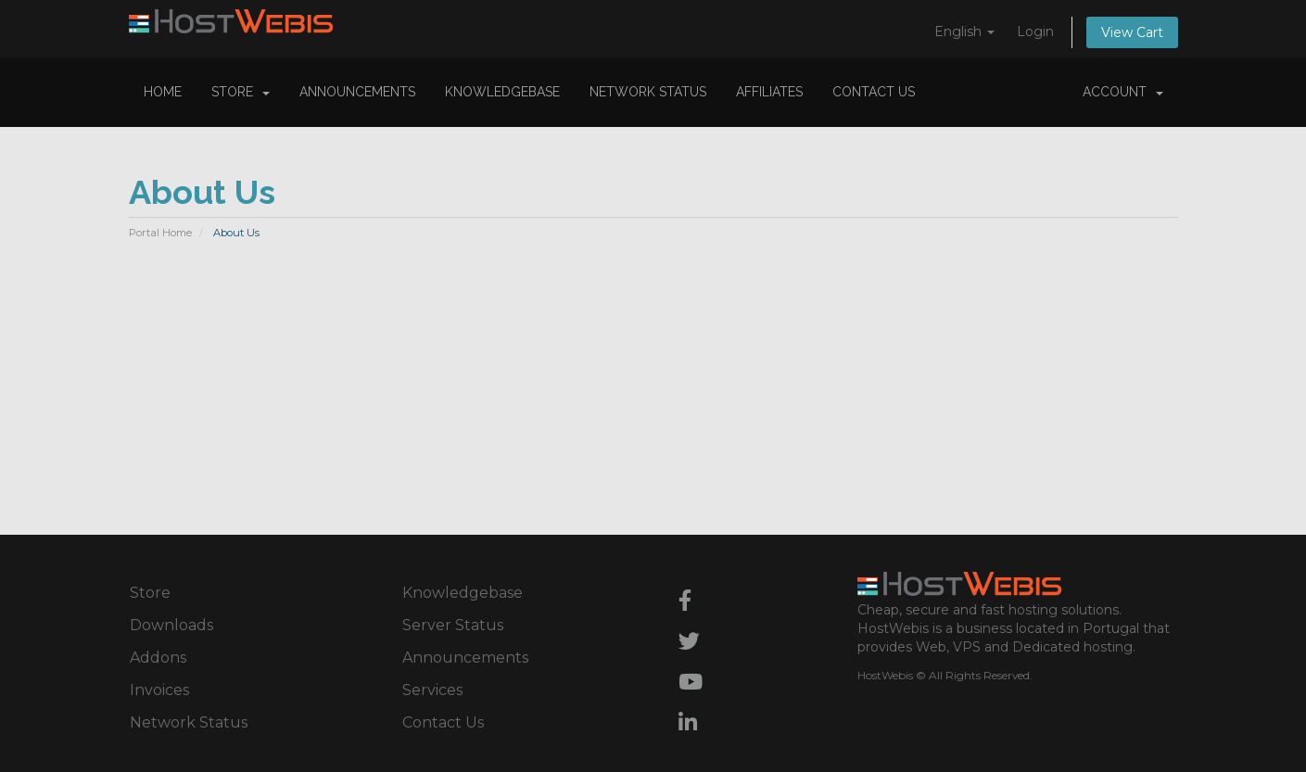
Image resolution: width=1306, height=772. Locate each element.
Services (432, 690)
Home (163, 91)
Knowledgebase (502, 91)
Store (240, 91)
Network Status (648, 91)
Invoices (159, 690)
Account (1123, 91)
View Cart (1132, 32)
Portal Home (160, 232)
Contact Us (873, 91)
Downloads (171, 625)
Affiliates (769, 91)
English (964, 31)
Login (1035, 31)
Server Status (452, 625)
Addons (158, 657)
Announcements (357, 91)
